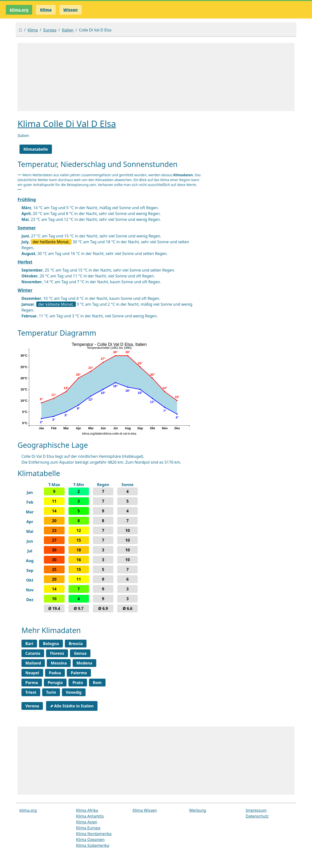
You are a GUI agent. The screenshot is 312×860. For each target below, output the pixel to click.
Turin (51, 692)
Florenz (57, 653)
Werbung (197, 810)
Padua (55, 672)
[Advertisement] (156, 77)
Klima (33, 30)
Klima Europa (88, 828)
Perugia (55, 682)
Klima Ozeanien (90, 839)
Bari (29, 643)
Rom (97, 682)
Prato (77, 682)
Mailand (33, 663)
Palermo (79, 672)
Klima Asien (86, 822)
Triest (30, 692)
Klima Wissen (145, 810)
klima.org (19, 9)
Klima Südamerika (92, 845)
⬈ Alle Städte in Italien (72, 706)
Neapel (32, 672)
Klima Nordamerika (93, 833)
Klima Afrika (87, 810)
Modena (84, 663)
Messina (59, 663)
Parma (31, 682)
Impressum (256, 810)
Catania (32, 653)
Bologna (51, 643)
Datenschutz (257, 816)
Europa (50, 30)
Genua (80, 653)
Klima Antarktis (90, 816)
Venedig (74, 692)
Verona (32, 706)
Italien (67, 30)
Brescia (76, 643)
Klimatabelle (35, 149)
